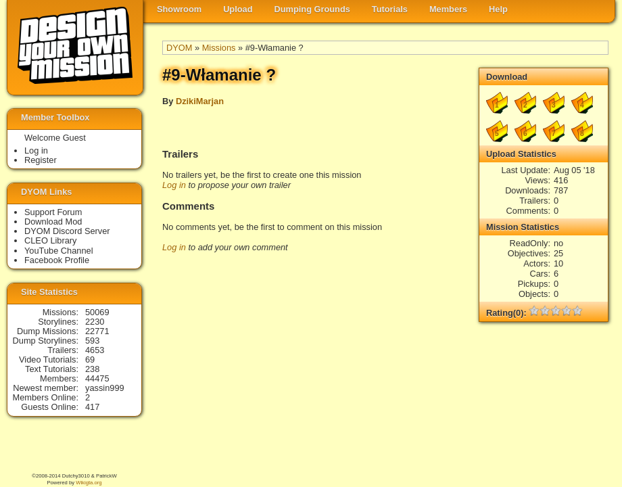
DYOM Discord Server (67, 231)
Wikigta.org (88, 483)
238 (92, 369)
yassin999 (104, 388)
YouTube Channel (58, 251)
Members (448, 9)
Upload (237, 9)
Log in (174, 185)
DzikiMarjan (200, 101)
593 (92, 340)
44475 (97, 378)
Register (40, 160)
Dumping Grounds (312, 9)
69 (90, 359)
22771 (97, 331)
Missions (219, 48)
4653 (94, 350)
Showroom (179, 9)
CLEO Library (50, 240)
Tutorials (390, 9)
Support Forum (53, 212)
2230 (94, 322)
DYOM (179, 48)
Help (498, 9)
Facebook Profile (56, 260)
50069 (97, 312)
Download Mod (53, 221)
